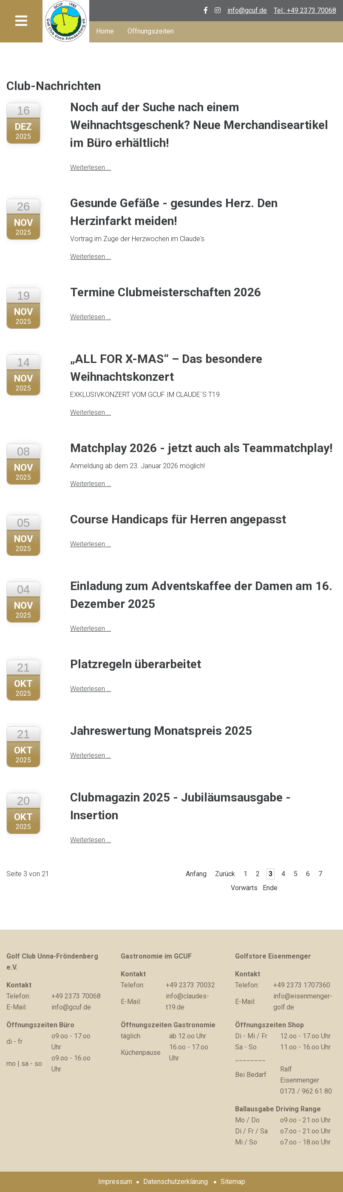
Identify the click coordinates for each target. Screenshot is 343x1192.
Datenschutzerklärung (175, 1182)
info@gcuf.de (247, 10)
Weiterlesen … (90, 167)
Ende (270, 888)
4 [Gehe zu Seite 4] (283, 874)
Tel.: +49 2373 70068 (305, 10)
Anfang (196, 874)
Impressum (115, 1182)
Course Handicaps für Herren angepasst (178, 519)
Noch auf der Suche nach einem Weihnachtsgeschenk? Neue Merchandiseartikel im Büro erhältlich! (199, 125)
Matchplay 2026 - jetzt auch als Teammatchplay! (201, 448)
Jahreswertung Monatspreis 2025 (161, 731)
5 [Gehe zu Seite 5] (296, 874)
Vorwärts (244, 888)
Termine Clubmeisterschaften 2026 (165, 292)
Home (105, 31)
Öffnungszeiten (151, 31)
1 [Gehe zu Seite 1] (245, 874)
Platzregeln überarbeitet (135, 664)
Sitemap (233, 1182)
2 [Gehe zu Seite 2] (258, 874)
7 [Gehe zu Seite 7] (320, 874)
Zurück (225, 874)
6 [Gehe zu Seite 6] (308, 874)
